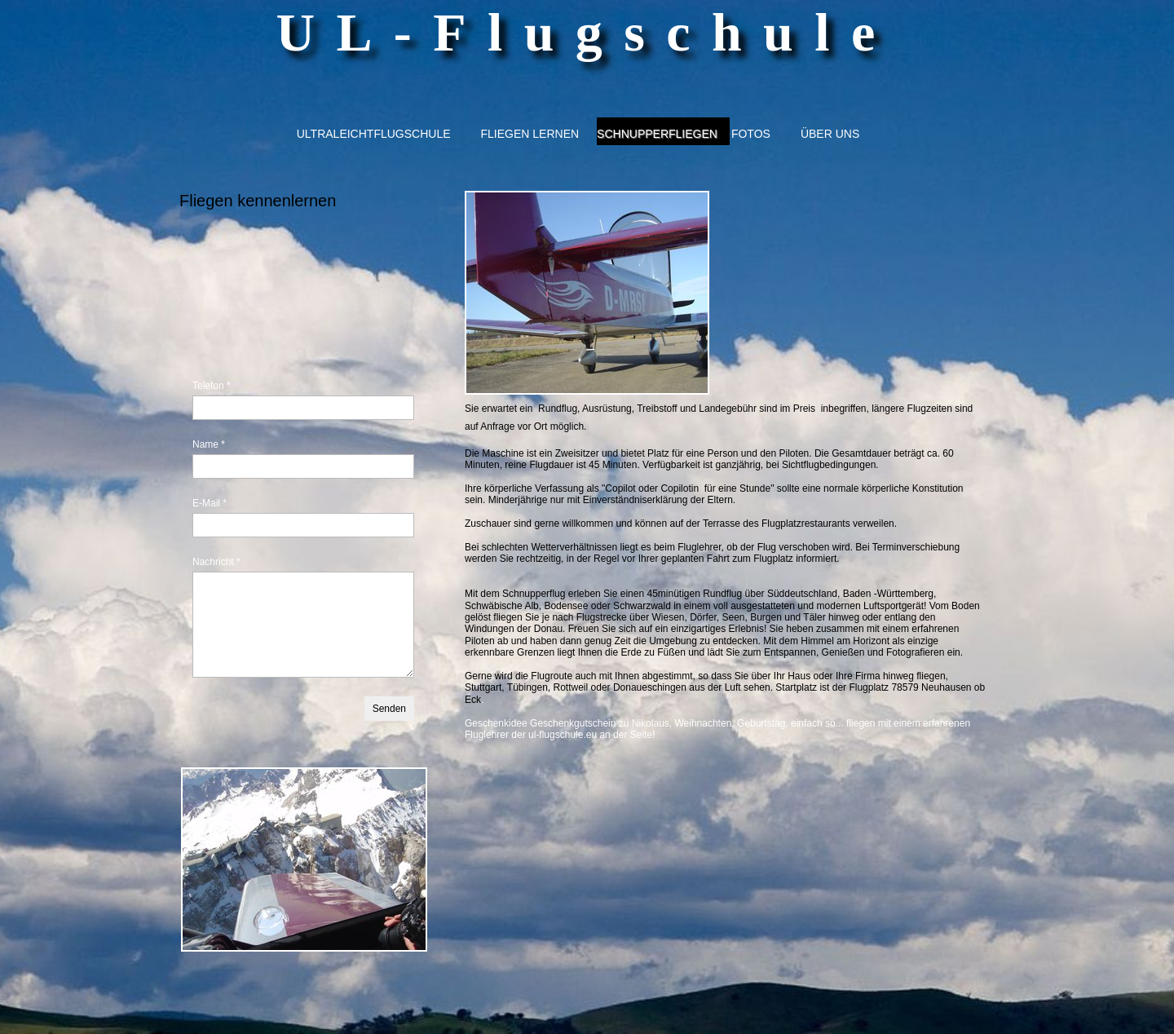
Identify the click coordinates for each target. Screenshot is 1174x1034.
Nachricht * (216, 562)
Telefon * (211, 385)
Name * (208, 444)
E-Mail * (209, 503)
